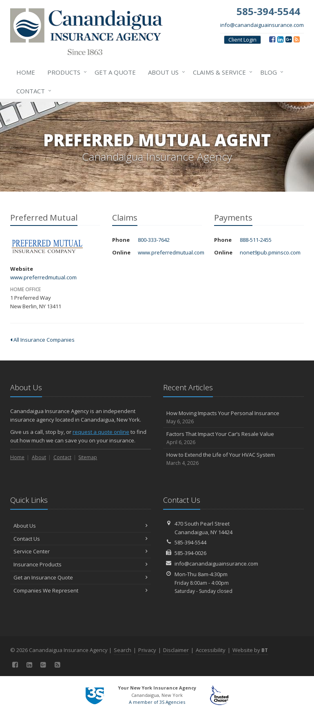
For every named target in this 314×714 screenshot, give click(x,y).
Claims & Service (221, 72)
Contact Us (80, 538)
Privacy (147, 650)
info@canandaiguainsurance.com (262, 25)
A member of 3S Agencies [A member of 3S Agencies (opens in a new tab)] (157, 702)
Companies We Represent (80, 590)
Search (122, 650)
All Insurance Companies (42, 339)
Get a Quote (115, 72)
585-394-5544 (190, 542)
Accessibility (211, 650)
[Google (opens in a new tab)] (288, 39)
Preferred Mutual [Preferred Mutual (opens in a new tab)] (46, 247)
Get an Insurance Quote (80, 577)
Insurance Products (80, 564)
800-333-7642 (154, 239)
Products (65, 72)
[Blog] (297, 39)
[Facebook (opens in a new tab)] (272, 39)
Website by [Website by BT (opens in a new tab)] (250, 650)
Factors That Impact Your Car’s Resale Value (233, 438)
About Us (165, 72)
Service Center (80, 551)
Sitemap (87, 457)
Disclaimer (176, 650)
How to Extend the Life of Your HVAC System (233, 459)
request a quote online (101, 431)
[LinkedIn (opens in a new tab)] (280, 39)
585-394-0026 (190, 553)
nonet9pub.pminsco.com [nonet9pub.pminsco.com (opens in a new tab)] (270, 252)
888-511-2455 (256, 239)
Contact (32, 90)
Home (25, 72)
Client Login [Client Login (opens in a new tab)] (242, 39)
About (39, 457)
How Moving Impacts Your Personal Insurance (233, 417)
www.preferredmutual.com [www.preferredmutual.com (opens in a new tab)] (43, 277)
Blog (270, 72)
